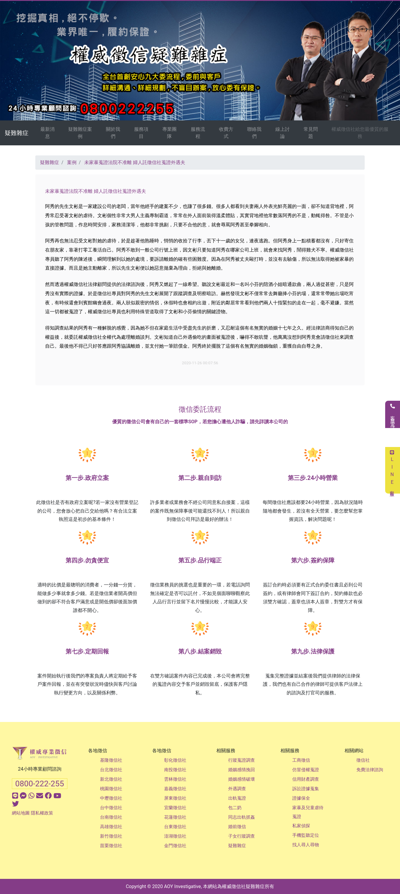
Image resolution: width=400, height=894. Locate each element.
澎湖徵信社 (175, 836)
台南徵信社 (111, 817)
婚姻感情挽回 (241, 769)
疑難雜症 (16, 132)
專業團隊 (169, 132)
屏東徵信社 (175, 798)
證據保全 (301, 798)
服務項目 (141, 132)
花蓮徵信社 (175, 817)
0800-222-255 (39, 783)
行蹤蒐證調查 (241, 760)
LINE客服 (392, 470)
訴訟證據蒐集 (305, 788)
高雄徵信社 (111, 826)
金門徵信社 (175, 845)
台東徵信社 (175, 826)
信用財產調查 (305, 779)
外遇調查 (237, 788)
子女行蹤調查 (241, 836)
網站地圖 (21, 813)
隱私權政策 (42, 813)
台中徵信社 (111, 807)
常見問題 (311, 132)
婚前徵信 (237, 826)
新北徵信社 (111, 779)
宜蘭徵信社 (175, 807)
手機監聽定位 (305, 835)
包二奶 (235, 807)
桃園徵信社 (111, 788)
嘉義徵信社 (175, 788)
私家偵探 (301, 825)
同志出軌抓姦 (241, 817)
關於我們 (113, 132)
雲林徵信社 (175, 779)
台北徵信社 (111, 769)
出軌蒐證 (237, 798)
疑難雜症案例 (80, 132)
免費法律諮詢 (369, 769)
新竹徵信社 (111, 836)
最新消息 (47, 132)
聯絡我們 (254, 132)
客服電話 (393, 414)
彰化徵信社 (175, 760)
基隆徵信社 (111, 760)
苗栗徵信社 (111, 845)
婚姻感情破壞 (241, 779)
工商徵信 (301, 760)
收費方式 (226, 132)
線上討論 (282, 132)
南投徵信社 (175, 769)
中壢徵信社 (111, 798)
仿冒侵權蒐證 (305, 769)
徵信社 (363, 760)
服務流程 (198, 132)
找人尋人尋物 (305, 844)
